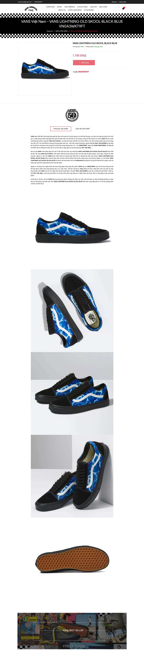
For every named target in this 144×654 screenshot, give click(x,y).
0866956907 (38, 2)
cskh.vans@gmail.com (25, 2)
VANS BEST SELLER (73, 630)
